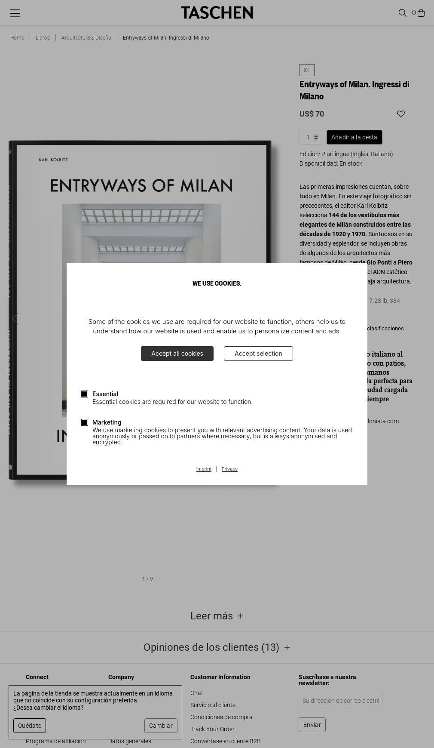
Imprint (203, 469)
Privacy (230, 469)
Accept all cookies (177, 353)
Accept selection (258, 353)
